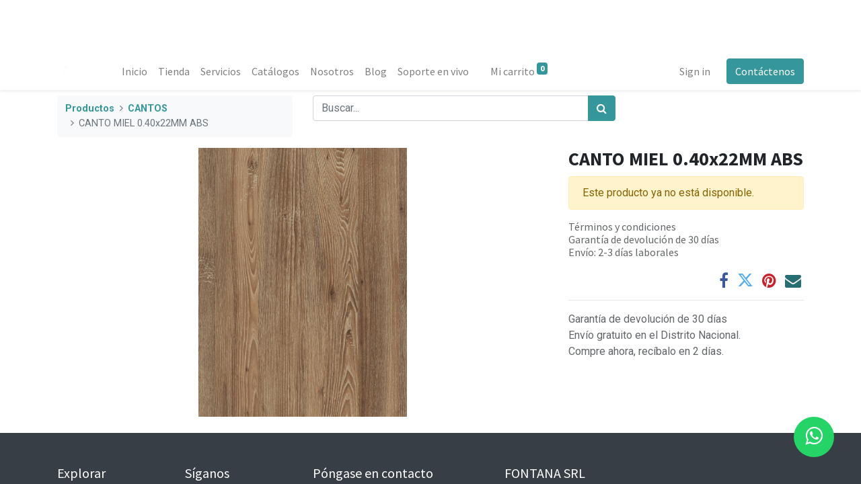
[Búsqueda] (601, 108)
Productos (89, 108)
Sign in (694, 71)
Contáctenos (765, 71)
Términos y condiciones (622, 226)
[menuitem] (134, 71)
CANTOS (147, 108)
